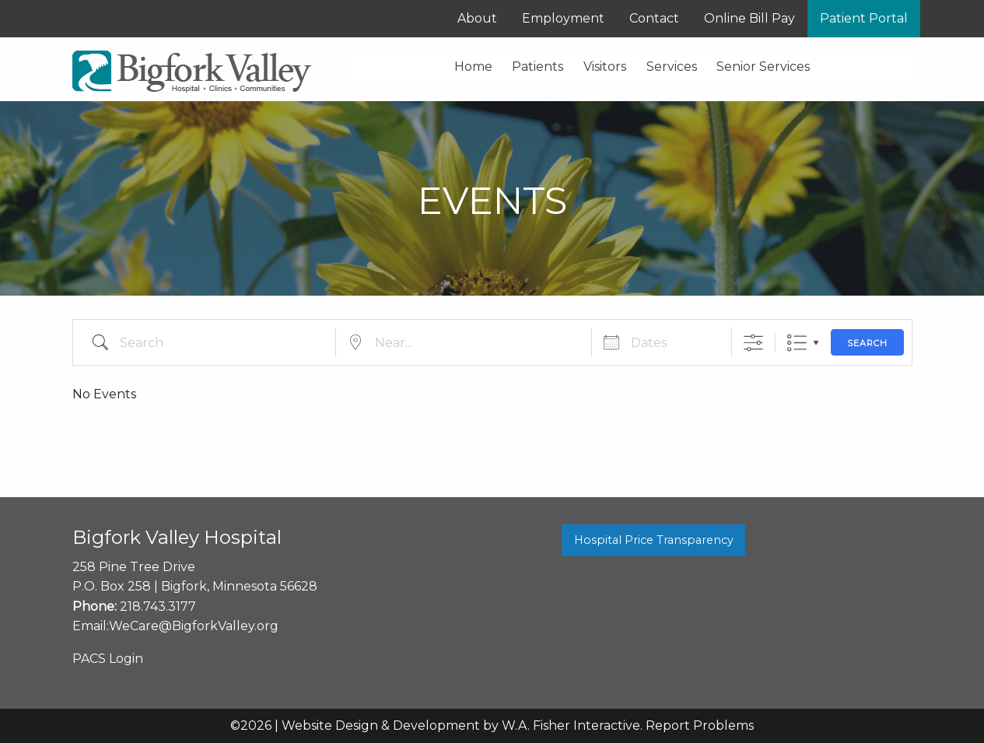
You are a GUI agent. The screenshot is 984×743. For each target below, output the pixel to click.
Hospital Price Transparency (654, 540)
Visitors (604, 66)
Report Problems (700, 725)
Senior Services (763, 66)
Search (867, 343)
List (797, 342)
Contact (654, 18)
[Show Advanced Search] (753, 342)
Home (473, 66)
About (477, 18)
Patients (537, 66)
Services (671, 66)
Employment (563, 18)
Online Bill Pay (749, 18)
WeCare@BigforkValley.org (193, 626)
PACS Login (107, 658)
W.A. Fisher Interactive (571, 725)
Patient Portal (864, 18)
